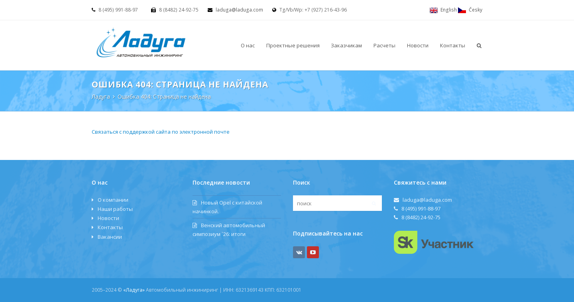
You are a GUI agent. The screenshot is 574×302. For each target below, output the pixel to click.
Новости (108, 218)
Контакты (110, 227)
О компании (113, 199)
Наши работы (115, 208)
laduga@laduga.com (239, 9)
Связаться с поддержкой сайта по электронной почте (161, 131)
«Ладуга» (134, 289)
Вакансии (110, 236)
